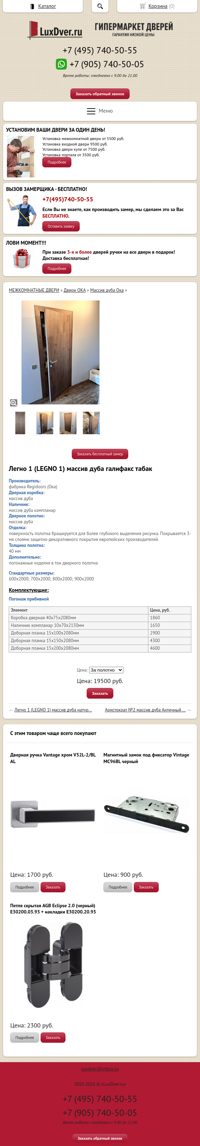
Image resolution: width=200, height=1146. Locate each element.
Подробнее (56, 162)
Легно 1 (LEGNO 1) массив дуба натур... (53, 710)
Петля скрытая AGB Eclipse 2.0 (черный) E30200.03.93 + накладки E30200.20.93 (53, 908)
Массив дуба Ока (107, 290)
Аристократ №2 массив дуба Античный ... (145, 710)
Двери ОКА (75, 290)
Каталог (47, 6)
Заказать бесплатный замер (100, 454)
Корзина (157, 6)
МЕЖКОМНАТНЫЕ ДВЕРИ (34, 290)
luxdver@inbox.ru (100, 1069)
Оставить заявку (60, 226)
